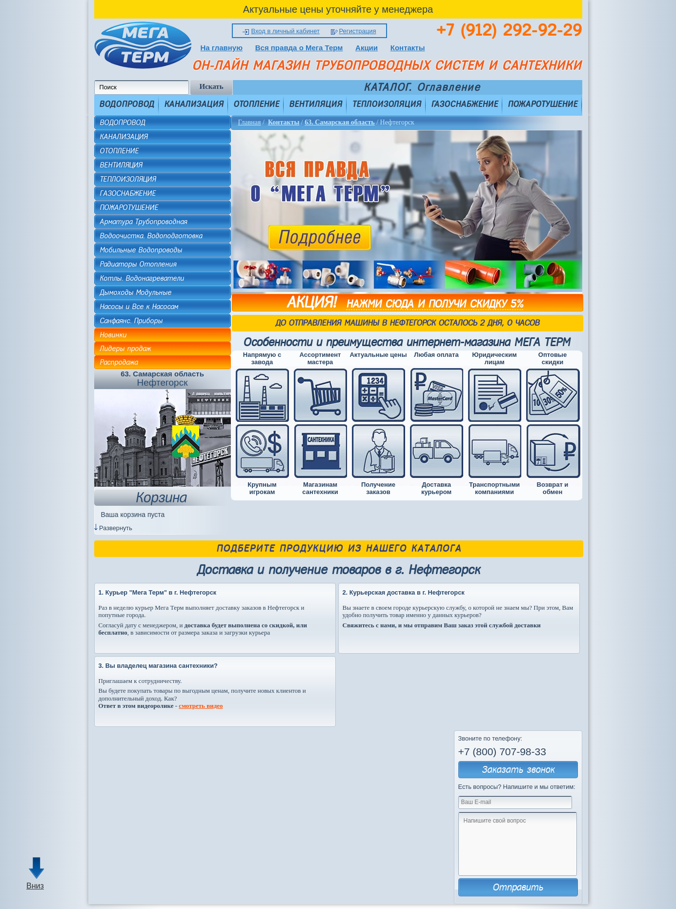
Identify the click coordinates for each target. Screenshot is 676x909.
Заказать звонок (518, 769)
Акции (366, 47)
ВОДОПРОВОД (126, 104)
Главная (249, 122)
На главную (222, 47)
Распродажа (119, 362)
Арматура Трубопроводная (143, 222)
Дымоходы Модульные (135, 292)
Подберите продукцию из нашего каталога (338, 548)
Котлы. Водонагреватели (142, 278)
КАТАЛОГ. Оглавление (422, 87)
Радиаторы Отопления (138, 264)
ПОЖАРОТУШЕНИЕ (542, 104)
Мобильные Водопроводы (141, 250)
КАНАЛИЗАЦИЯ (194, 104)
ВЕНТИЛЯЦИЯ (315, 104)
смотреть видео (201, 705)
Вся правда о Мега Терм (299, 47)
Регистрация (357, 31)
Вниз (35, 886)
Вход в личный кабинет (285, 31)
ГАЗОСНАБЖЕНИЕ (464, 104)
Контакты (407, 47)
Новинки (113, 335)
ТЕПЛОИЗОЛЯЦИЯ (386, 104)
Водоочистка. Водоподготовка (151, 236)
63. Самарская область (339, 122)
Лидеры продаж (125, 348)
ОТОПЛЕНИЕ (256, 104)
